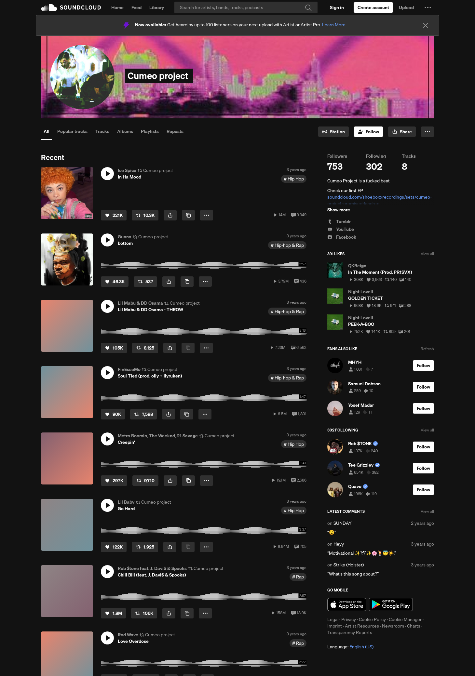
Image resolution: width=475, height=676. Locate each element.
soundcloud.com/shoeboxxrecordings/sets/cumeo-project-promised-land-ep (379, 200)
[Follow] (368, 131)
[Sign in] (337, 7)
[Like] (114, 215)
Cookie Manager (405, 619)
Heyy (338, 544)
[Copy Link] (188, 215)
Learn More (334, 24)
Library (156, 7)
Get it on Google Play (391, 604)
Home (117, 7)
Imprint (334, 626)
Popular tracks (72, 131)
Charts (413, 626)
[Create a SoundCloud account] (373, 7)
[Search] (246, 7)
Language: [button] (350, 646)
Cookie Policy (372, 619)
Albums (125, 131)
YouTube (340, 229)
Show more (338, 209)
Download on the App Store (346, 604)
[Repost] (145, 215)
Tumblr (339, 221)
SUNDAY (342, 523)
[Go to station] (333, 131)
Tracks (102, 131)
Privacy (348, 619)
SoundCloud (71, 7)
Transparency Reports (349, 632)
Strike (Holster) (348, 564)
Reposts (175, 131)
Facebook (341, 237)
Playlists (150, 131)
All (46, 131)
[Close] (425, 25)
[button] (428, 7)
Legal (332, 619)
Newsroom (393, 626)
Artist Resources (362, 626)
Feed (136, 7)
